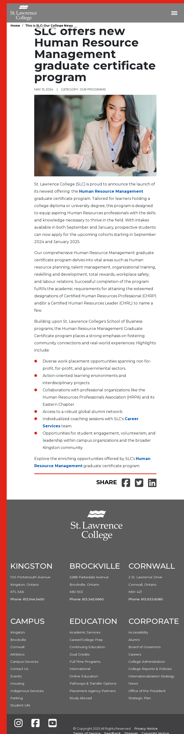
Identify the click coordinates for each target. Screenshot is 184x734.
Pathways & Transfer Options (92, 683)
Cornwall (17, 647)
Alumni (134, 640)
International (79, 669)
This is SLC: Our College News (49, 25)
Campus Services (24, 661)
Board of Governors (144, 647)
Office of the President (147, 691)
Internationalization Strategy (151, 676)
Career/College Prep (86, 640)
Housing (17, 683)
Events (16, 676)
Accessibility (138, 632)
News (133, 683)
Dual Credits (79, 654)
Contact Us (19, 669)
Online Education (83, 676)
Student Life (20, 705)
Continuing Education (87, 647)
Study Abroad (80, 698)
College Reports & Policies (150, 669)
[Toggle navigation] (174, 13)
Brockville (18, 640)
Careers (134, 654)
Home (15, 25)
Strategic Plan (139, 698)
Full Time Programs (84, 661)
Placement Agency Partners (92, 691)
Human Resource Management (111, 191)
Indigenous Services (27, 691)
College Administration (146, 661)
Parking (16, 698)
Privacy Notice (146, 728)
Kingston (17, 632)
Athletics (17, 654)
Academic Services (84, 632)
